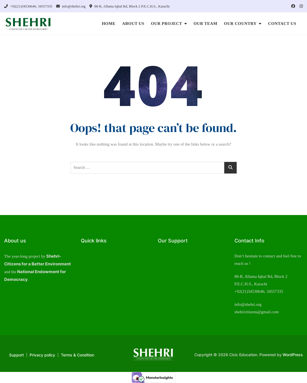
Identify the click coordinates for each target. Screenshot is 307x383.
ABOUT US (133, 23)
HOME (109, 23)
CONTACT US (282, 23)
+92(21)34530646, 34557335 (28, 6)
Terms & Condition (77, 355)
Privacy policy (42, 355)
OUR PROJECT (166, 23)
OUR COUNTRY (240, 23)
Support (16, 355)
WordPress (293, 354)
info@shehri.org (71, 6)
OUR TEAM (205, 23)
